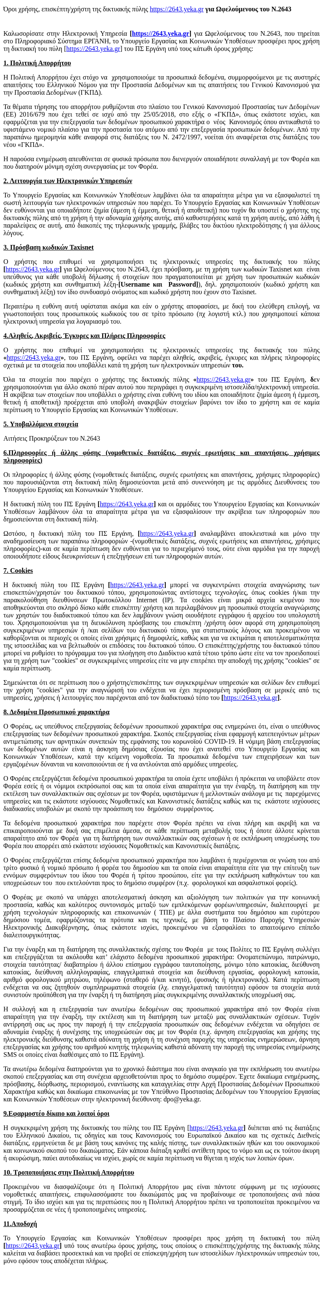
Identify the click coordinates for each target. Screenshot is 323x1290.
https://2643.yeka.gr (177, 9)
